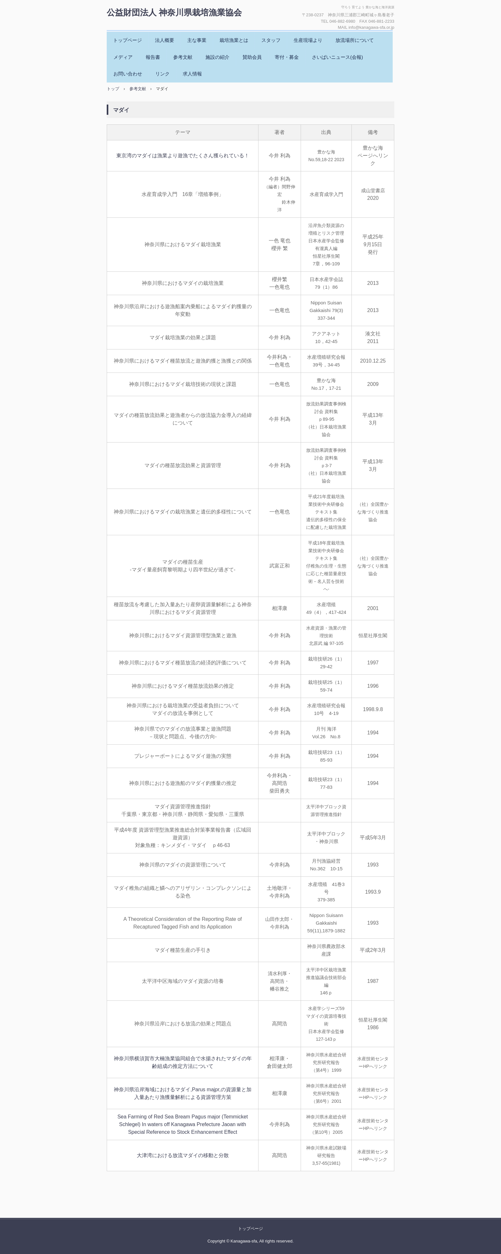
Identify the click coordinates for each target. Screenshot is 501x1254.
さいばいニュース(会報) (337, 57)
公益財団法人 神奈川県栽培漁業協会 (174, 12)
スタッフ (271, 40)
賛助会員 (252, 57)
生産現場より (308, 40)
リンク (162, 73)
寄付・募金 (287, 57)
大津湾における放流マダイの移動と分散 (183, 1155)
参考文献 (182, 57)
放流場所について (354, 40)
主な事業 (196, 40)
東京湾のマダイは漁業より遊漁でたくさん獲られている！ (182, 155)
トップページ (127, 40)
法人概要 (164, 40)
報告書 (153, 57)
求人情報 (192, 73)
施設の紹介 (217, 57)
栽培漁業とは (234, 40)
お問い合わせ (127, 73)
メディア (123, 57)
